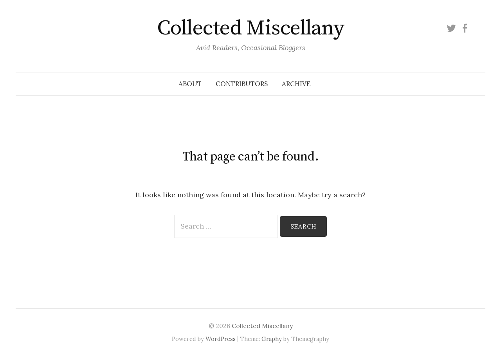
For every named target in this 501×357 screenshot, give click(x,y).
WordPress (220, 339)
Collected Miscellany (250, 28)
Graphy (271, 339)
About (190, 83)
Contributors (242, 83)
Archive (296, 83)
